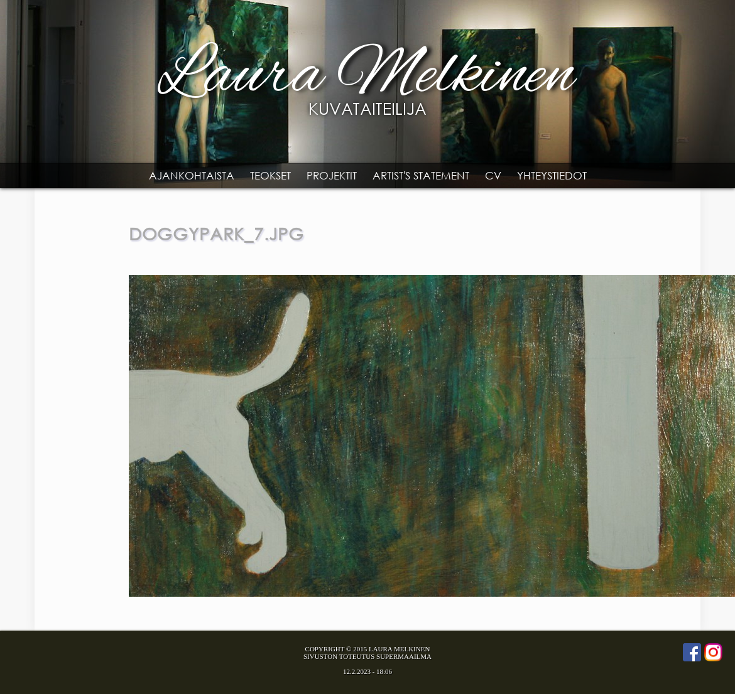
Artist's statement (421, 175)
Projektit (332, 175)
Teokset (270, 175)
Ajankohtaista (191, 175)
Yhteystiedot (552, 175)
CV (493, 175)
